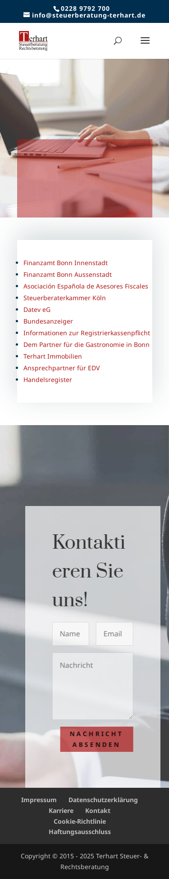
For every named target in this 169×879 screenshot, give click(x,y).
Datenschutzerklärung (103, 799)
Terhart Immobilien (52, 356)
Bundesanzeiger (48, 321)
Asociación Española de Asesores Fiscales (85, 286)
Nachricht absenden (99, 739)
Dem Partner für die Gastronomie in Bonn (86, 344)
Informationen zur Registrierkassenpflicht (86, 333)
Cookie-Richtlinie (80, 821)
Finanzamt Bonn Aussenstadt (67, 274)
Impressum (39, 799)
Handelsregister (47, 379)
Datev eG (36, 309)
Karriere (61, 810)
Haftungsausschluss (80, 831)
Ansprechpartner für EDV (61, 368)
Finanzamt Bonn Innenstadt (65, 262)
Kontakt (97, 810)
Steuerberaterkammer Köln (64, 297)
